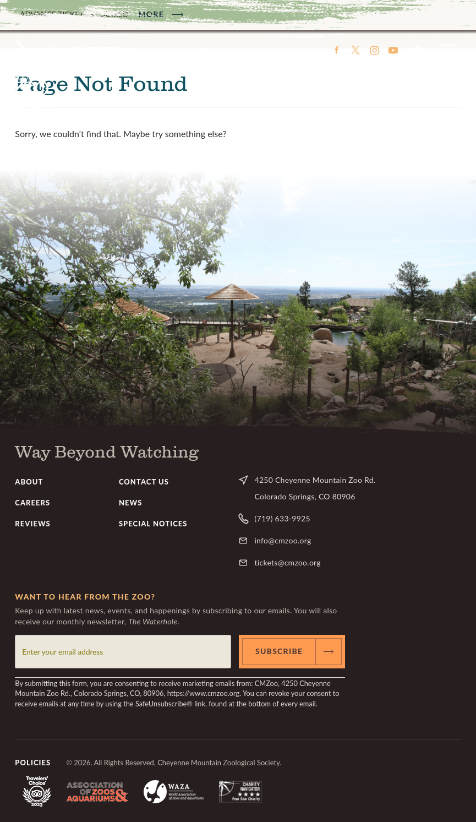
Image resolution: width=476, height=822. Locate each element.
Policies (33, 762)
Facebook (336, 50)
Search (418, 50)
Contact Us (144, 481)
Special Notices (153, 523)
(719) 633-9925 (282, 518)
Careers (32, 502)
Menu (447, 50)
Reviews (33, 523)
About (29, 481)
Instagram (374, 50)
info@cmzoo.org (282, 540)
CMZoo (31, 82)
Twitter (355, 50)
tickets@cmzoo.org (287, 562)
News (130, 502)
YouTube (393, 50)
